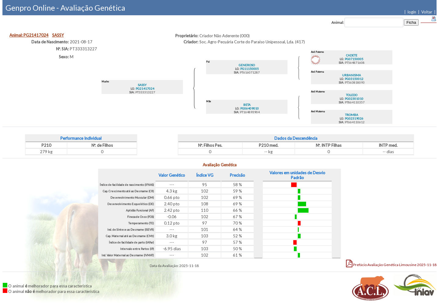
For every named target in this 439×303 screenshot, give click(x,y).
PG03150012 (353, 79)
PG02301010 (353, 98)
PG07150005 (353, 59)
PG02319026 (353, 118)
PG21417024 (144, 88)
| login (411, 11)
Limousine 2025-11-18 (391, 263)
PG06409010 (249, 108)
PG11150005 (249, 68)
